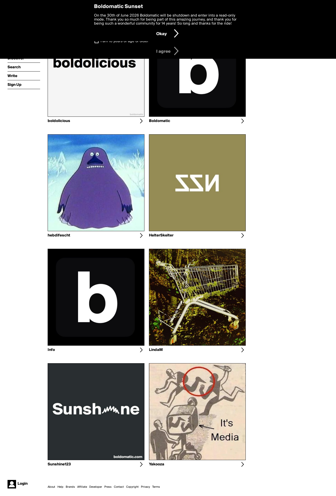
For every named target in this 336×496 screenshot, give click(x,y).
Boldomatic (159, 121)
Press (108, 486)
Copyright (132, 486)
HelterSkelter (161, 235)
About (51, 486)
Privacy (145, 486)
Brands (70, 486)
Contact (119, 486)
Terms (156, 486)
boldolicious (59, 121)
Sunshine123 (59, 464)
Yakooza (156, 464)
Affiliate (82, 486)
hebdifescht (59, 235)
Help (60, 486)
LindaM (156, 350)
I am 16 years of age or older (124, 41)
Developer (95, 486)
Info (51, 350)
